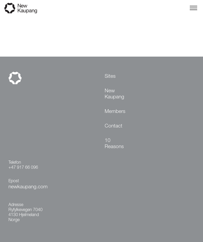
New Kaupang (114, 94)
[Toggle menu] (193, 8)
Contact (113, 126)
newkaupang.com (28, 187)
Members (115, 111)
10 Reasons (114, 143)
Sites (110, 76)
